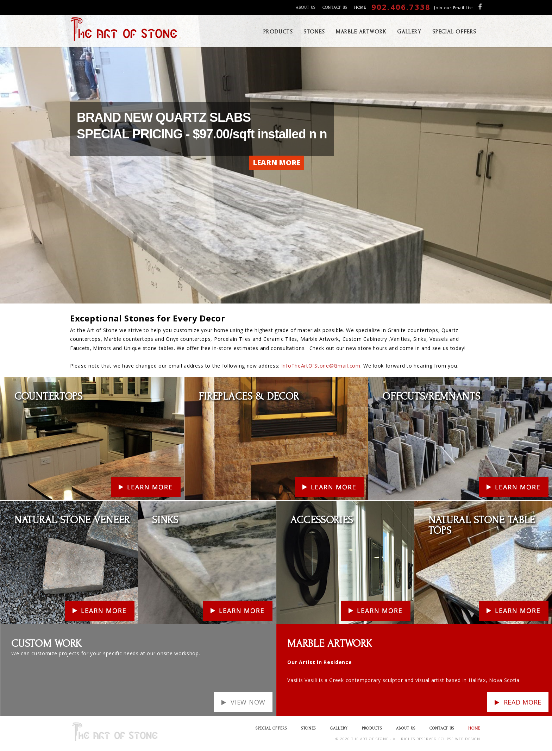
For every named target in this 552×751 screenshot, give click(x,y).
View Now (248, 702)
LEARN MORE (276, 162)
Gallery (339, 728)
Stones (308, 728)
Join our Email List (453, 7)
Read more (522, 702)
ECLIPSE (446, 739)
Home (360, 7)
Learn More (15, 381)
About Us (305, 7)
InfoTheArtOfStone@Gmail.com (320, 365)
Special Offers (271, 728)
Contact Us (334, 7)
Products (372, 728)
